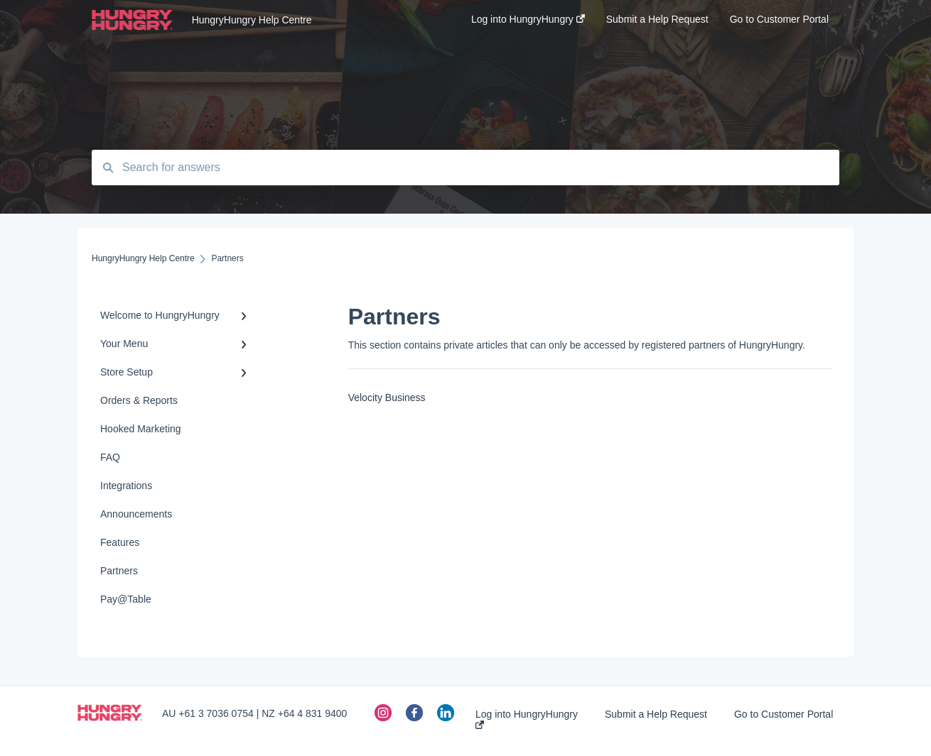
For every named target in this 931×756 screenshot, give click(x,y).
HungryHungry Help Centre (252, 20)
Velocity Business (387, 397)
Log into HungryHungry (526, 718)
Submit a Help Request (656, 714)
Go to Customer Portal (783, 714)
